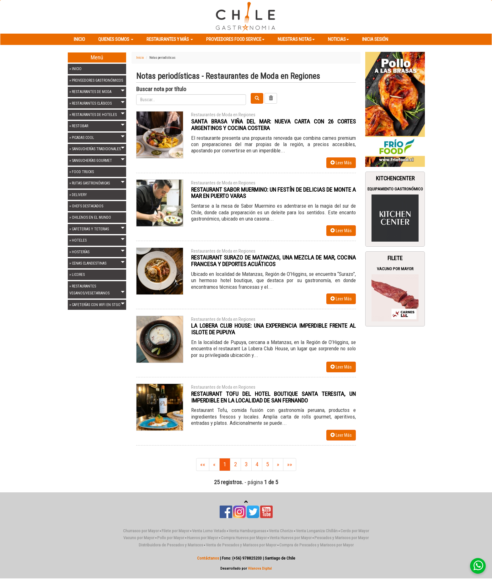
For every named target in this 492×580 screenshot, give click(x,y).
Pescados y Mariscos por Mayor (341, 537)
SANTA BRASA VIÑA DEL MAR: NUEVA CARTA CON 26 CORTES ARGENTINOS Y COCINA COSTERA (273, 125)
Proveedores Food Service (235, 39)
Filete (395, 258)
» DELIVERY (78, 195)
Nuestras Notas (296, 39)
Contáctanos (208, 558)
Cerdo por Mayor (354, 530)
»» (289, 464)
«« (202, 464)
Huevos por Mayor (202, 537)
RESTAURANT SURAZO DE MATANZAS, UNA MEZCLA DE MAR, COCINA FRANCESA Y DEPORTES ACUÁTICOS (273, 261)
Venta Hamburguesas (247, 530)
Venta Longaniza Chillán (317, 530)
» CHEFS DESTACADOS (86, 206)
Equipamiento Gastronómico (395, 189)
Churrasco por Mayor (141, 530)
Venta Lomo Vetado (209, 530)
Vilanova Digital (260, 568)
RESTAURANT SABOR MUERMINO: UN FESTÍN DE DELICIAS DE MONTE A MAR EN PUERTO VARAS (273, 193)
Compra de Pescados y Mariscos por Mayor (316, 545)
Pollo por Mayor (170, 537)
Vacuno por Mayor (395, 268)
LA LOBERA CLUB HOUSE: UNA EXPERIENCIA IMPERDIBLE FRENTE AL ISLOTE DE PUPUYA (273, 329)
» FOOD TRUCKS (81, 172)
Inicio (79, 39)
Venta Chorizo (281, 530)
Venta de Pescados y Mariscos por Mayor (241, 545)
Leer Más (341, 162)
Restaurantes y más (170, 39)
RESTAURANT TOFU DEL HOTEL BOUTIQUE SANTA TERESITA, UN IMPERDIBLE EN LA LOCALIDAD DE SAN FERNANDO (273, 397)
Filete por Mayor (175, 530)
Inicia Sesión (375, 39)
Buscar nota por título (161, 89)
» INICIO (75, 69)
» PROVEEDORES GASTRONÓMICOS (96, 80)
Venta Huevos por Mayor (291, 537)
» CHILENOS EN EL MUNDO (90, 217)
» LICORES (77, 274)
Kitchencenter (395, 178)
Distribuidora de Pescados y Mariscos (171, 545)
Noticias (338, 39)
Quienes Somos (115, 39)
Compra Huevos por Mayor (244, 537)
